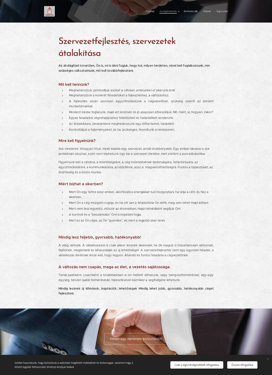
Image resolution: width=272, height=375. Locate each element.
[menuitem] (150, 11)
